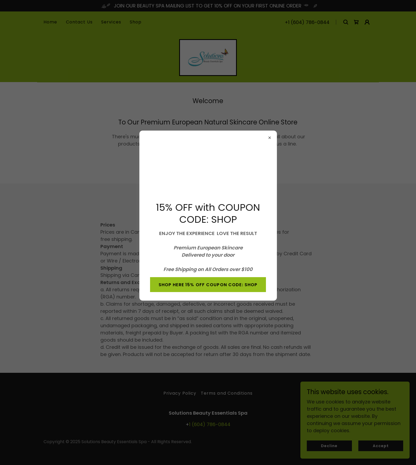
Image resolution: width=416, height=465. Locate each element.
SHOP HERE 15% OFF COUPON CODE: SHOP (208, 285)
